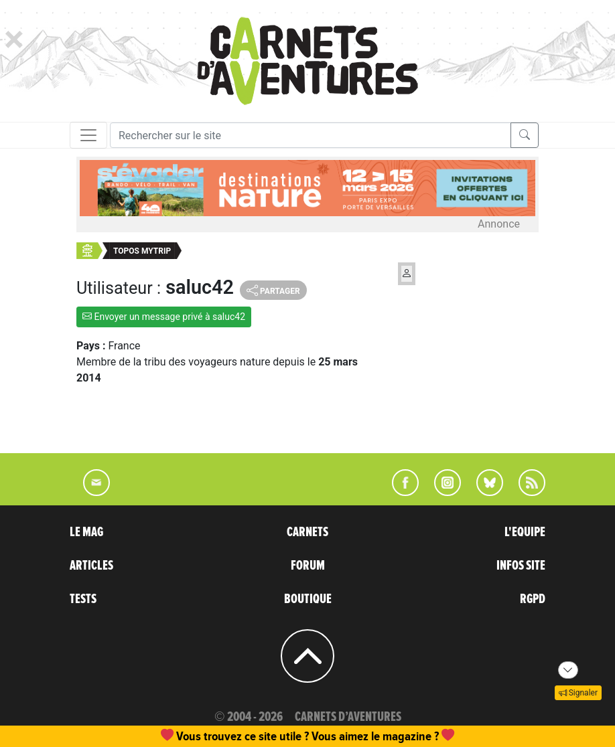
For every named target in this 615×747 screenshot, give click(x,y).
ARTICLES (91, 565)
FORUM (308, 565)
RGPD (532, 599)
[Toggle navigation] (88, 135)
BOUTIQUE (308, 599)
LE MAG (86, 532)
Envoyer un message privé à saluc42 (163, 316)
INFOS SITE (520, 565)
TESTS (83, 599)
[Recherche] (310, 135)
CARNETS (307, 532)
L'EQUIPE (524, 532)
